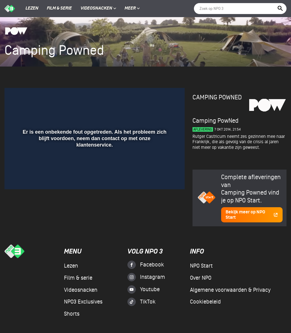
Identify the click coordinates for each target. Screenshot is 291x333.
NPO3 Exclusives (83, 302)
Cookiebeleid (205, 302)
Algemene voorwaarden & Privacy (230, 290)
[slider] (94, 165)
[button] (15, 177)
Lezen (32, 8)
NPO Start (201, 266)
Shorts (71, 314)
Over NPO (200, 278)
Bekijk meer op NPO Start (252, 214)
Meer (132, 8)
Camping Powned (217, 97)
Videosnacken (96, 8)
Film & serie (59, 8)
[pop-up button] (162, 177)
